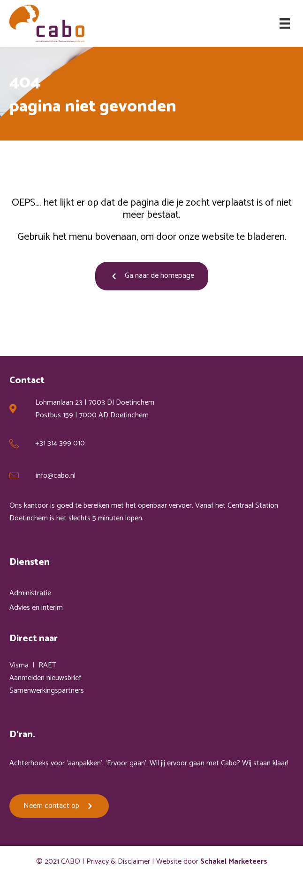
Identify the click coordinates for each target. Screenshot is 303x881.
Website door (211, 861)
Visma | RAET (32, 665)
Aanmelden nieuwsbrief (45, 678)
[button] (151, 276)
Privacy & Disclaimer (118, 861)
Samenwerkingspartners (46, 690)
